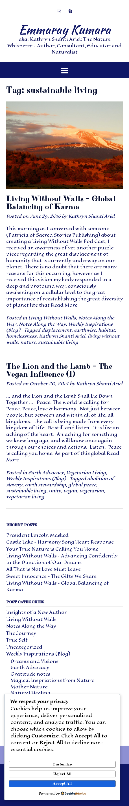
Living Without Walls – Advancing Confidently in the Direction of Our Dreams (61, 559)
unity (55, 490)
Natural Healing (30, 693)
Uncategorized (24, 647)
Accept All (62, 783)
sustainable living (58, 342)
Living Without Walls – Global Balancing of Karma (61, 203)
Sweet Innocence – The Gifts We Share (51, 576)
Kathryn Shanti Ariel (91, 216)
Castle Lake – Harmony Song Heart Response (60, 542)
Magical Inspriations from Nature (52, 680)
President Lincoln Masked (37, 535)
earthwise (85, 330)
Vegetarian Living (86, 472)
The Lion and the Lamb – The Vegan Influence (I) (59, 370)
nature (28, 342)
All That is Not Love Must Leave (43, 569)
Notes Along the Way (42, 324)
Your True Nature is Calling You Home (52, 549)
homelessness (21, 336)
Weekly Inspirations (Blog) (36, 478)
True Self (17, 640)
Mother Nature (28, 686)
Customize (62, 764)
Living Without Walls (52, 318)
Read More (64, 305)
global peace (82, 485)
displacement (56, 330)
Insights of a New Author (36, 612)
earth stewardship (45, 485)
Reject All (62, 774)
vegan (70, 490)
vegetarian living (25, 496)
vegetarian (92, 490)
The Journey (21, 633)
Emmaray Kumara (65, 29)
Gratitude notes (30, 674)
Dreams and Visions (34, 661)
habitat (106, 330)
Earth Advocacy (46, 472)
